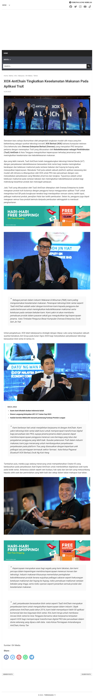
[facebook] (6, 657)
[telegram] (31, 657)
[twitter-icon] (76, 7)
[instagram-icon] (80, 7)
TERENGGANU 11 (50, 695)
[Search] (45, 66)
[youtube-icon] (85, 7)
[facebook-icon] (71, 7)
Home (6, 53)
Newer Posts (8, 674)
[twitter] (12, 657)
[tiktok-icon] (90, 7)
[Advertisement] (47, 28)
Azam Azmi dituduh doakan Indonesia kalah (27, 411)
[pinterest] (19, 657)
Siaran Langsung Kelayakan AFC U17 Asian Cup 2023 (30, 414)
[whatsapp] (25, 657)
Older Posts (86, 674)
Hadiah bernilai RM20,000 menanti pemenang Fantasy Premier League (37, 418)
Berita (6, 59)
